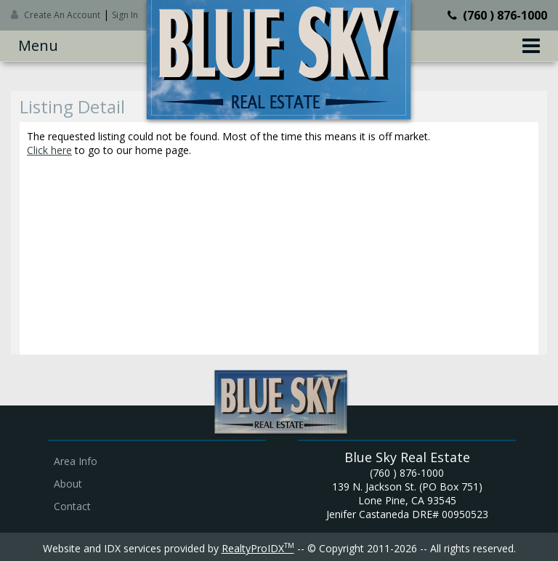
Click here (49, 150)
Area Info (75, 461)
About (68, 484)
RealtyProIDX (258, 548)
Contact (72, 506)
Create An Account (62, 15)
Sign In (125, 15)
